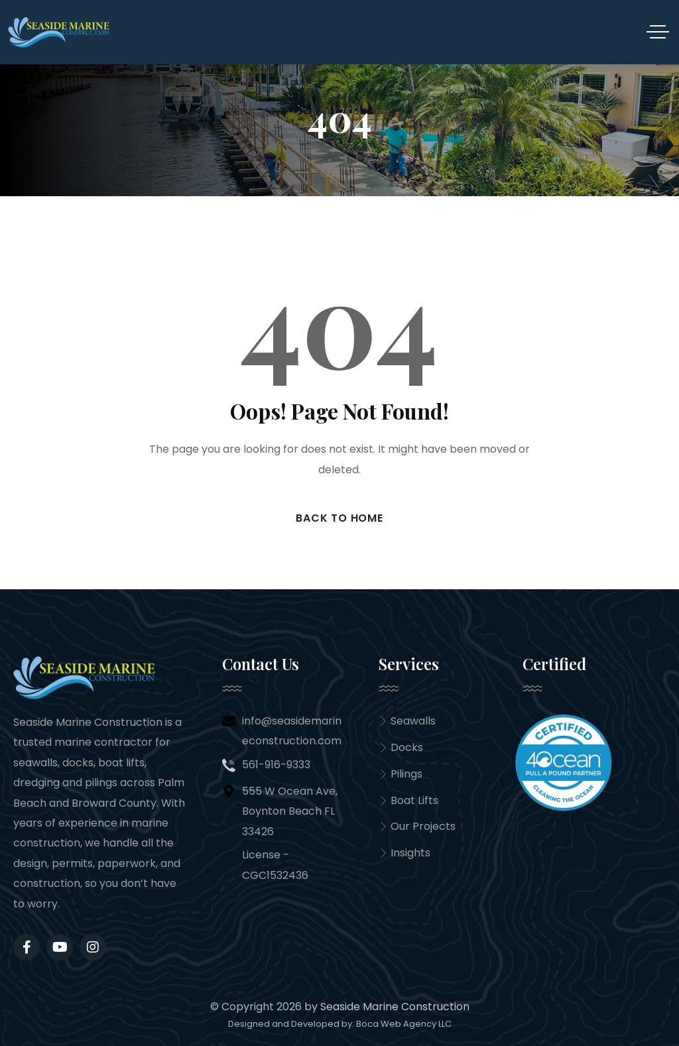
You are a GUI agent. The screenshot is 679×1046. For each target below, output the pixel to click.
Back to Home (339, 518)
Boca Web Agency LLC (404, 1023)
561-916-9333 (276, 764)
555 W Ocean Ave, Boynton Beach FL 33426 (290, 811)
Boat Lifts (408, 800)
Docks (401, 747)
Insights (404, 853)
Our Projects (417, 827)
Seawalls (407, 720)
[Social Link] (59, 947)
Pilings (400, 774)
